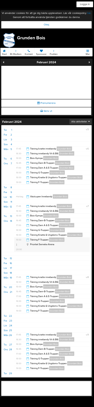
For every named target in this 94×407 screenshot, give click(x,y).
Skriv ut (46, 111)
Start (4, 52)
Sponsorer (41, 52)
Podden (54, 52)
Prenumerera (46, 103)
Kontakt (29, 52)
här (89, 13)
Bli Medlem (16, 52)
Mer (88, 52)
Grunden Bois (64, 148)
